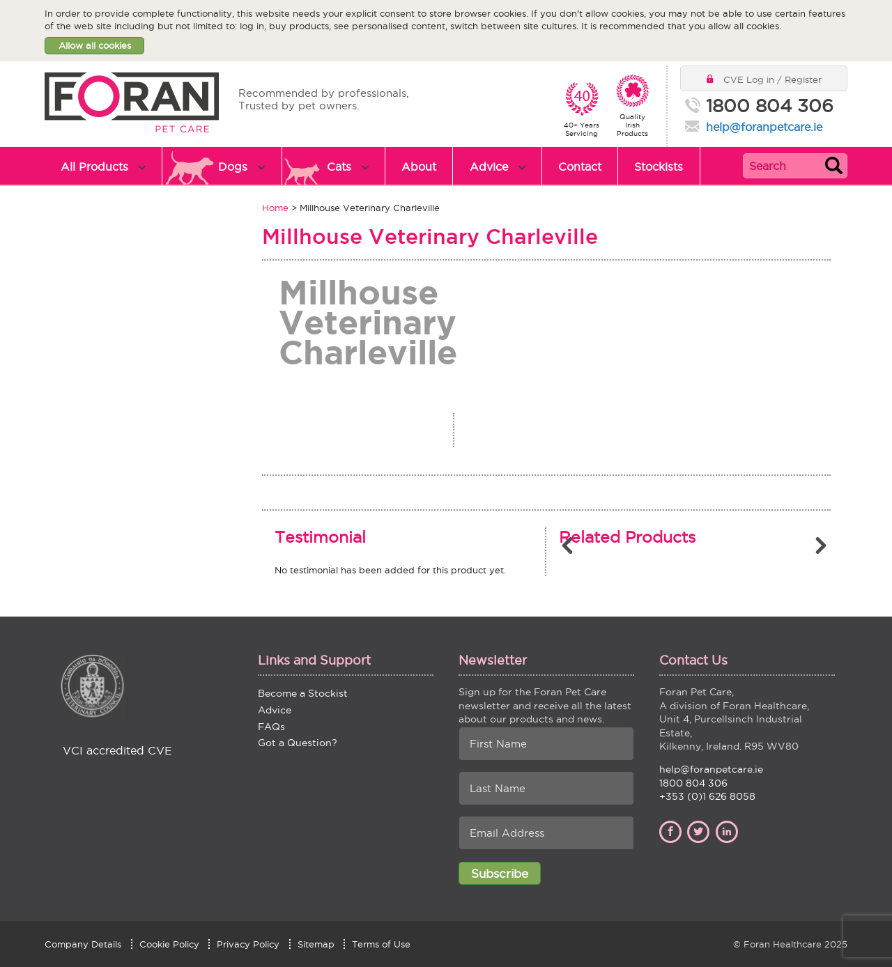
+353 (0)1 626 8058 (707, 796)
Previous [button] (569, 545)
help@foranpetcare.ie (764, 127)
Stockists (658, 166)
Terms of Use (381, 944)
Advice (489, 166)
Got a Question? (297, 742)
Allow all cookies (95, 45)
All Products (94, 166)
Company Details (83, 944)
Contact (579, 166)
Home (275, 207)
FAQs (271, 726)
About (418, 166)
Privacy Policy (248, 944)
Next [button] (822, 545)
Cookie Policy (169, 944)
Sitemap (316, 944)
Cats (339, 166)
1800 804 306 (769, 107)
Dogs (232, 166)
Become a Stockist (303, 693)
